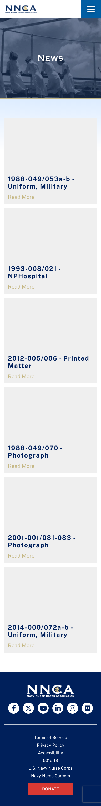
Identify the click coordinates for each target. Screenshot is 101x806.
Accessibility (50, 752)
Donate (50, 788)
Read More (21, 197)
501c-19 (50, 760)
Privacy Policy (50, 745)
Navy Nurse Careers (50, 775)
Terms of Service (50, 737)
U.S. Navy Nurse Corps (50, 768)
